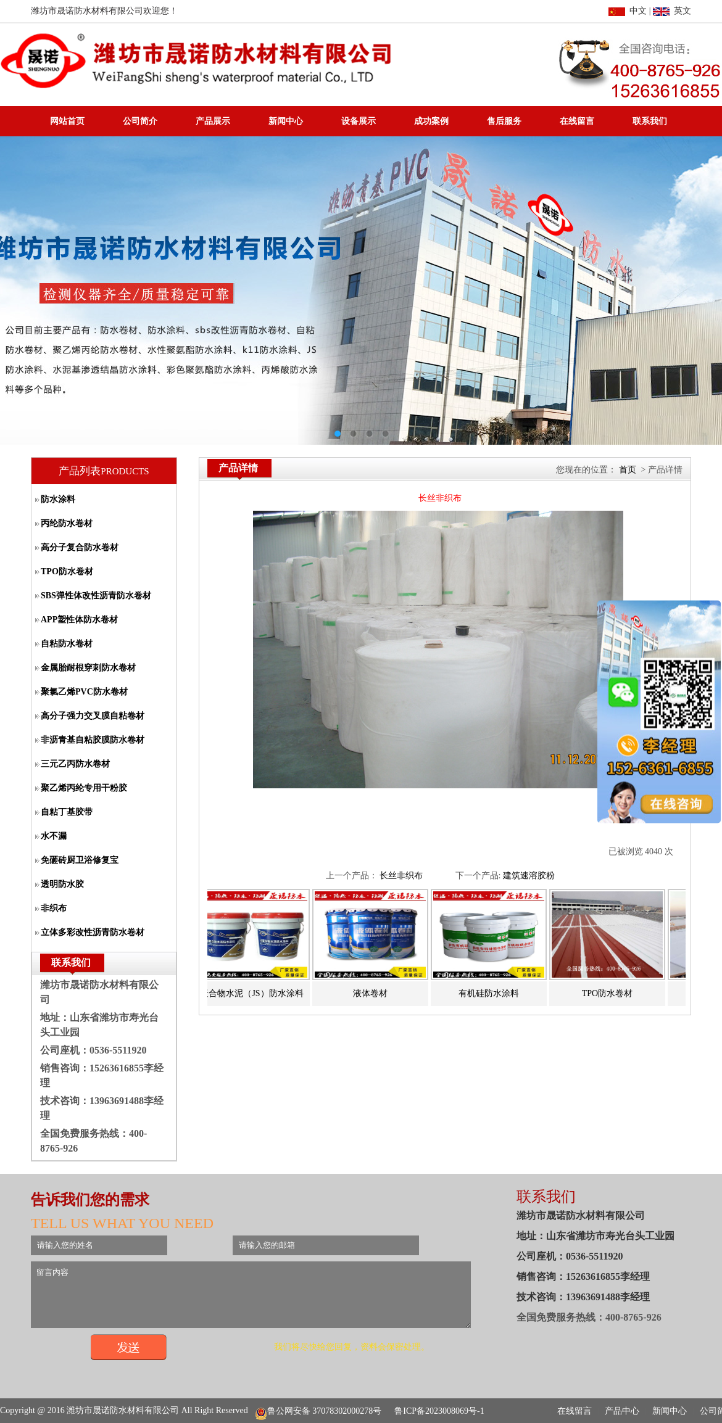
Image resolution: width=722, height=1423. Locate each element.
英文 (672, 10)
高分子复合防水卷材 (79, 547)
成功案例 (431, 121)
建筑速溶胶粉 (529, 875)
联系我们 (650, 121)
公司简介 (140, 121)
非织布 (54, 908)
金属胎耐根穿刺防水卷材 (88, 667)
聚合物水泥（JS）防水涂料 (255, 993)
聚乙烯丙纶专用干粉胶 (84, 788)
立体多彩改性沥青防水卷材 (92, 932)
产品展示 (213, 121)
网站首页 (67, 121)
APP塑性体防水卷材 (79, 619)
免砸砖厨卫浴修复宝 (79, 860)
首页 (627, 469)
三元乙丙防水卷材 (75, 764)
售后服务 (504, 121)
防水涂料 (58, 499)
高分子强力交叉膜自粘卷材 (92, 715)
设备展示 (358, 121)
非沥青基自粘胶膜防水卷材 (92, 739)
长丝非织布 (401, 875)
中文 (627, 10)
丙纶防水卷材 (67, 523)
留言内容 (277, 1300)
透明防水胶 (62, 884)
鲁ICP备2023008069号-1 (439, 1411)
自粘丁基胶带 (67, 812)
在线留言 (577, 121)
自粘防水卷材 (67, 643)
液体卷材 (374, 993)
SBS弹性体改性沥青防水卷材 (96, 595)
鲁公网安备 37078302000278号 (318, 1411)
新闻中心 (285, 121)
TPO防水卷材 (67, 571)
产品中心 (622, 1411)
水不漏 (54, 836)
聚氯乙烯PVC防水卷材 (84, 691)
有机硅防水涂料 (493, 993)
